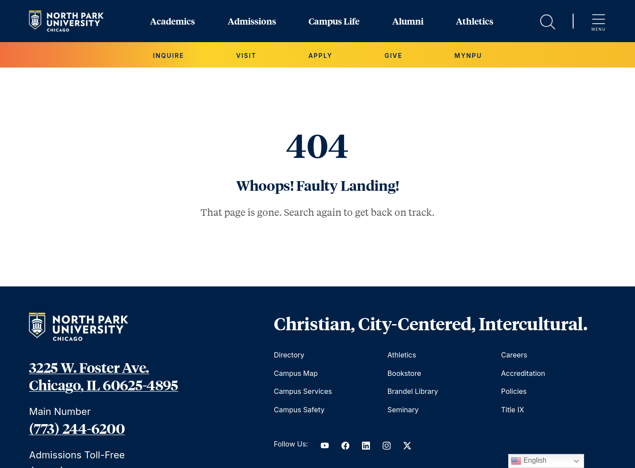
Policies (514, 391)
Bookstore (404, 373)
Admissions (252, 21)
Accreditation (523, 373)
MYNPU (468, 55)
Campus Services (303, 391)
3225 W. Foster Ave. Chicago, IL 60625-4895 (103, 376)
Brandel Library (412, 391)
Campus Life (334, 21)
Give (393, 55)
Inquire (168, 55)
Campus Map (296, 373)
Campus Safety (299, 409)
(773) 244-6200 (77, 428)
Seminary (403, 409)
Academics (172, 21)
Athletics (474, 21)
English (528, 461)
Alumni (407, 21)
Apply (321, 55)
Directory (289, 354)
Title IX (512, 409)
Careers (514, 354)
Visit (246, 55)
